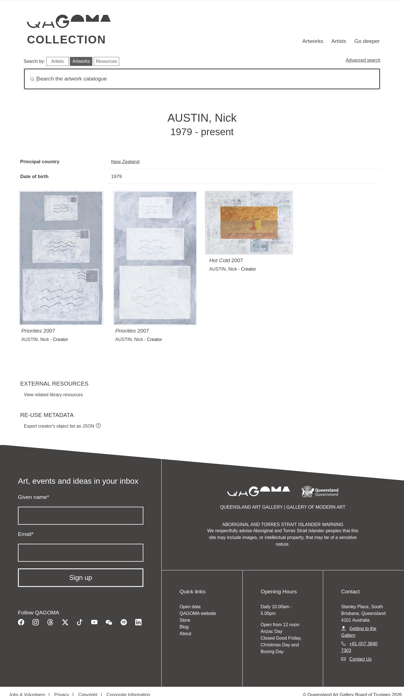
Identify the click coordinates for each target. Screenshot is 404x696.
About (185, 633)
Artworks (312, 41)
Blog (184, 626)
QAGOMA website (198, 613)
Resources (106, 61)
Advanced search (363, 60)
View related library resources (53, 394)
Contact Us (360, 659)
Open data (190, 606)
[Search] (202, 79)
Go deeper (367, 41)
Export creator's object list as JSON (59, 426)
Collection (66, 39)
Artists (338, 41)
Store (185, 620)
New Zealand (125, 161)
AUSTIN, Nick (35, 339)
